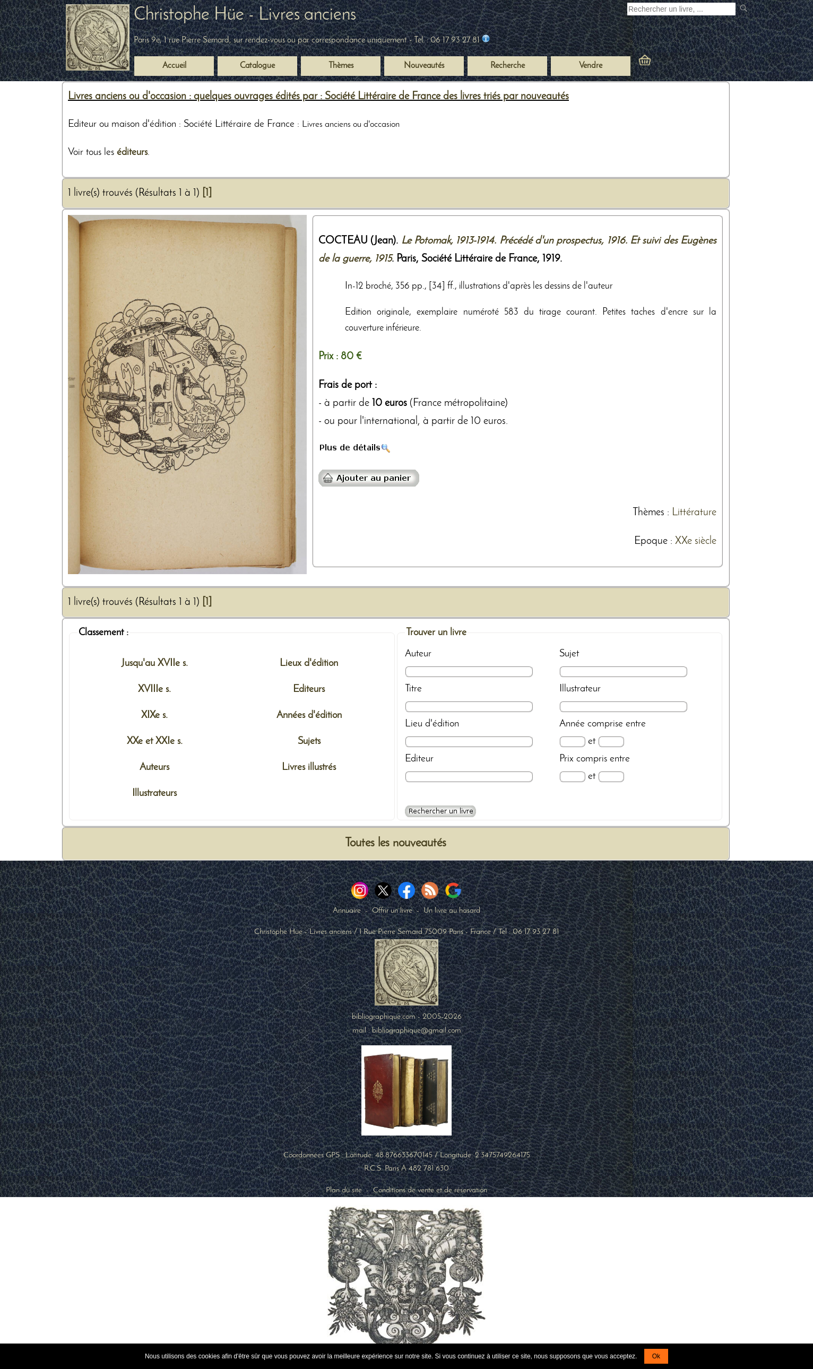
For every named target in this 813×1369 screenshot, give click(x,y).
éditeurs (132, 152)
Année (572, 723)
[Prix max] (611, 776)
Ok (656, 1356)
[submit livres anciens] (744, 9)
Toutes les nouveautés (395, 843)
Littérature (694, 512)
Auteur (418, 653)
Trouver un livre (436, 632)
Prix (566, 758)
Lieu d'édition (432, 723)
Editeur (419, 758)
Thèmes (648, 512)
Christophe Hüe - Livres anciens (245, 15)
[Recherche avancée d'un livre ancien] (440, 811)
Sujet (569, 653)
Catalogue (257, 66)
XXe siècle (695, 541)
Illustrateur (580, 688)
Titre (413, 688)
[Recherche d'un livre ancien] (681, 9)
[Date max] (611, 741)
